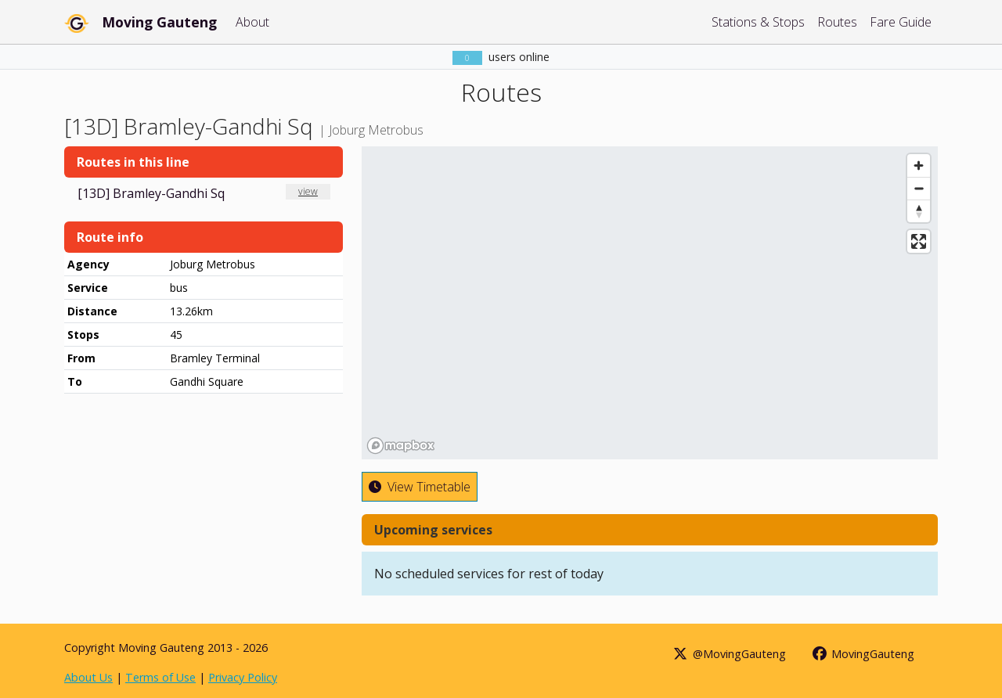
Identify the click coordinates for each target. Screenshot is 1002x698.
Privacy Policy (242, 677)
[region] (650, 302)
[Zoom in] (918, 165)
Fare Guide (901, 22)
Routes (837, 22)
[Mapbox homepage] (400, 446)
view (308, 191)
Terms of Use (160, 677)
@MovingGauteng (729, 653)
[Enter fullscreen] (918, 241)
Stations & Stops (758, 22)
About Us (88, 677)
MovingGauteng (863, 653)
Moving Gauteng (159, 22)
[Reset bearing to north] (918, 211)
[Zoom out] (918, 188)
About (252, 22)
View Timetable (419, 486)
